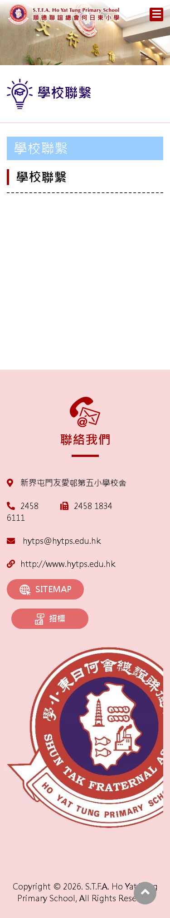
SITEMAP (45, 589)
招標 (50, 619)
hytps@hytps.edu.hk (54, 541)
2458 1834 (93, 506)
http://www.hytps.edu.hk (61, 564)
